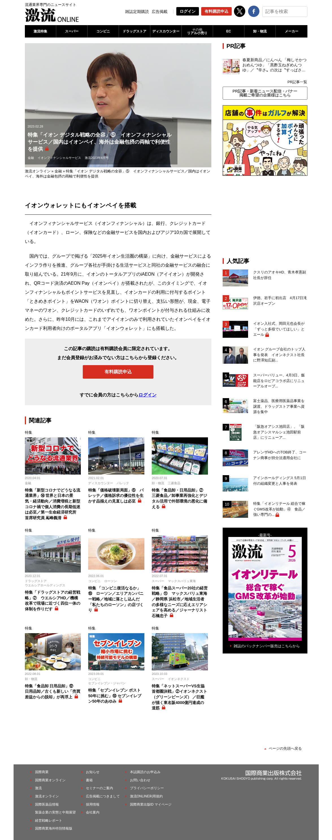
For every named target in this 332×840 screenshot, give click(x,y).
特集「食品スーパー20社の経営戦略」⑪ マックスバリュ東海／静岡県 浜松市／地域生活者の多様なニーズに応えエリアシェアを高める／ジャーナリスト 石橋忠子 (180, 602)
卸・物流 (260, 31)
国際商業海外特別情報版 (53, 828)
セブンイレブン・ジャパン (106, 683)
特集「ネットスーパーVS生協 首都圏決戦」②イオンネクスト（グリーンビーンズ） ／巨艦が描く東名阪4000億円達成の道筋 (179, 697)
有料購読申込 (216, 11)
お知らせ (92, 772)
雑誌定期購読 (137, 11)
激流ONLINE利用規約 (146, 796)
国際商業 (42, 772)
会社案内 (92, 812)
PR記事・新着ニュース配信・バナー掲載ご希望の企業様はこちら (265, 93)
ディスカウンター (165, 31)
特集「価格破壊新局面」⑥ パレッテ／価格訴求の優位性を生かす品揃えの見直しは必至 (116, 495)
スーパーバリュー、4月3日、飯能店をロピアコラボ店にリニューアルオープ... (279, 380)
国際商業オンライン (50, 780)
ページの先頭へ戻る (285, 748)
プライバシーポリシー (147, 788)
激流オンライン (38, 171)
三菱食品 (174, 483)
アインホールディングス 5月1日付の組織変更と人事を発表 (279, 481)
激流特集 (40, 31)
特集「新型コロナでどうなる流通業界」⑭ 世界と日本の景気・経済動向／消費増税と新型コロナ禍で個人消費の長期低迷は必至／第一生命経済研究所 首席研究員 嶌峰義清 (52, 504)
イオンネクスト (179, 679)
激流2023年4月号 (97, 157)
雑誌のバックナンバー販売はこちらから (267, 646)
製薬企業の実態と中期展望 (55, 812)
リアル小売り (197, 31)
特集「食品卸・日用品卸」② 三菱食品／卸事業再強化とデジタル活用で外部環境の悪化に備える (179, 498)
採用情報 (92, 804)
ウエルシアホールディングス (45, 585)
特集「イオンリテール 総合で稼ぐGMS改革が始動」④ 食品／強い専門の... (279, 509)
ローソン (110, 581)
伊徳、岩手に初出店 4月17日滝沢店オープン (280, 301)
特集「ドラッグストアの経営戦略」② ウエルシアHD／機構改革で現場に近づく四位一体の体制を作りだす (52, 600)
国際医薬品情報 (47, 804)
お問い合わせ (140, 780)
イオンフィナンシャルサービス (59, 157)
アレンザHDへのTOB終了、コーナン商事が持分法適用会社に (279, 455)
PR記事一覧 (297, 82)
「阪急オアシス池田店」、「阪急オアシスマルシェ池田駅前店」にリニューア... (279, 432)
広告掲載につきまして (103, 796)
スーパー (72, 31)
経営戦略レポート (48, 820)
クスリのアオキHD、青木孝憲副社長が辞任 (279, 275)
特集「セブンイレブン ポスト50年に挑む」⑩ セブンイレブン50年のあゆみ (114, 695)
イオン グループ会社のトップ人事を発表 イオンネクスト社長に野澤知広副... (279, 354)
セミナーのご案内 (99, 788)
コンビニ (103, 31)
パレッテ (123, 483)
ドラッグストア (134, 31)
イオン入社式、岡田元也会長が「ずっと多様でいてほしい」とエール (279, 329)
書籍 (89, 780)
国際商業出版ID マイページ (151, 804)
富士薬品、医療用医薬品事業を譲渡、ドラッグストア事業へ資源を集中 (279, 406)
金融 (31, 157)
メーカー (291, 31)
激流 (38, 788)
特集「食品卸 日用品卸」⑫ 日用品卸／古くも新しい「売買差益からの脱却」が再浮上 (52, 691)
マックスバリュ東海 (182, 581)
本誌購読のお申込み (145, 772)
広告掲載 (160, 11)
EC (228, 31)
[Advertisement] (265, 216)
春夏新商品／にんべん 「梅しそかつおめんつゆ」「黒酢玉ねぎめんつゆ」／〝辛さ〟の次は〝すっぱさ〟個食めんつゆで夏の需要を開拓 (274, 65)
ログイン (188, 11)
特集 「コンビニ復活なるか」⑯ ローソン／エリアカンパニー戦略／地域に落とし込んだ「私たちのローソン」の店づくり (116, 599)
